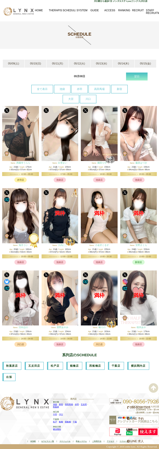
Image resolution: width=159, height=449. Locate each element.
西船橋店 (95, 365)
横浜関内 (57, 429)
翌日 (136, 76)
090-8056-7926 (138, 407)
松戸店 (55, 365)
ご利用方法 (96, 441)
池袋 (62, 89)
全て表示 (42, 89)
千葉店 (116, 365)
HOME (33, 441)
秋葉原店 (12, 365)
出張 (9, 377)
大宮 (71, 99)
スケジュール (64, 441)
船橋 (61, 422)
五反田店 (34, 365)
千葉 (75, 422)
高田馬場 (99, 89)
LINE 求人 (135, 441)
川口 (88, 99)
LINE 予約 (135, 418)
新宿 (119, 89)
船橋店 (74, 365)
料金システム (81, 441)
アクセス (110, 441)
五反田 (84, 404)
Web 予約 (135, 430)
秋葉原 (56, 407)
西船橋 (68, 422)
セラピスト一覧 (47, 441)
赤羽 (79, 89)
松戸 (55, 422)
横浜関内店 (138, 365)
